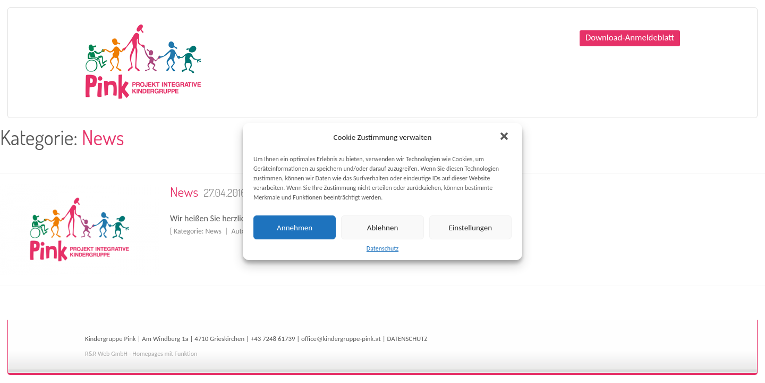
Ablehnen (382, 227)
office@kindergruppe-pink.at (341, 339)
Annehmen (294, 227)
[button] (505, 137)
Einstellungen (470, 227)
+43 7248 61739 (273, 339)
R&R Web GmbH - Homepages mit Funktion (141, 353)
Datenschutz (382, 248)
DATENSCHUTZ (407, 339)
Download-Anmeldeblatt (629, 37)
